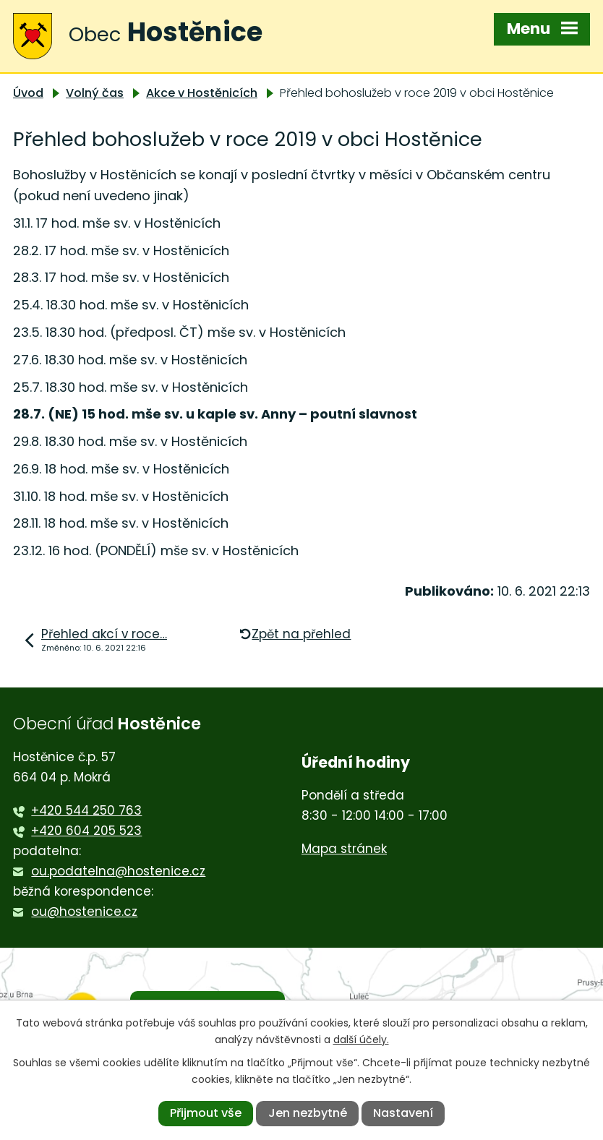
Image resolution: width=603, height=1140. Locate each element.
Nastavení (403, 1113)
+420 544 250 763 (86, 810)
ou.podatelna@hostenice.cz (118, 871)
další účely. (361, 1039)
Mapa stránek (344, 848)
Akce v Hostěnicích (201, 93)
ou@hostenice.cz (84, 911)
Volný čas (95, 93)
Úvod (28, 93)
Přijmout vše (205, 1113)
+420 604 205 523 (86, 830)
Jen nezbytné (307, 1113)
